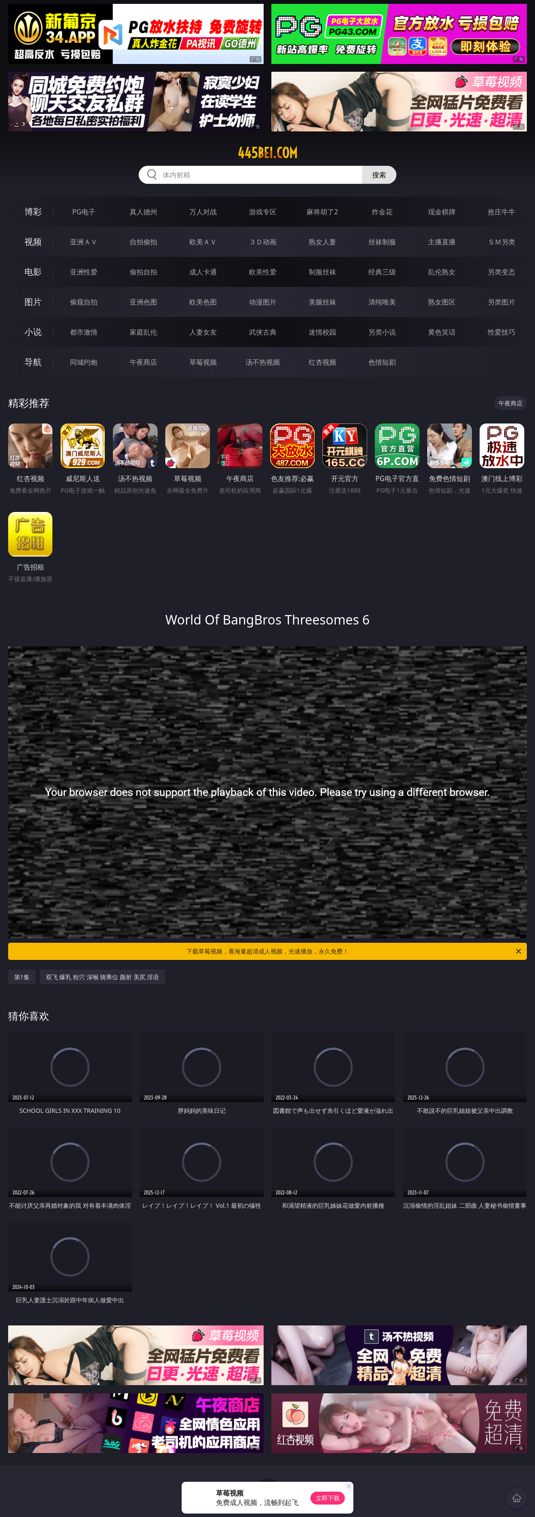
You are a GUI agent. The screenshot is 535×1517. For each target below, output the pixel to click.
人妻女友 (203, 332)
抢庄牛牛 (501, 211)
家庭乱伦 (143, 332)
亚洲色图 (143, 302)
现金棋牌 (442, 211)
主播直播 (442, 242)
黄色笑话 (442, 332)
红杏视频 (322, 362)
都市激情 (83, 332)
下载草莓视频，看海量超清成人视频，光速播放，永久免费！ (354, 951)
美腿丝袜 (322, 302)
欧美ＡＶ (203, 242)
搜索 (379, 175)
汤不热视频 (263, 362)
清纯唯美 (382, 302)
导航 (33, 362)
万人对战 (203, 211)
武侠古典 (263, 332)
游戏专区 (263, 211)
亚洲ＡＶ (83, 242)
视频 (33, 241)
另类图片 (501, 302)
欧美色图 (203, 302)
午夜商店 (143, 362)
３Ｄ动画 (263, 242)
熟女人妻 (322, 242)
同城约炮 (83, 362)
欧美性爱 (263, 272)
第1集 (22, 977)
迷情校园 (322, 332)
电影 (33, 271)
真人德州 (143, 211)
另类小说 (382, 332)
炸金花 (382, 211)
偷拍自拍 (143, 272)
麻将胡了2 (322, 211)
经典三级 (382, 272)
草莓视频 (203, 362)
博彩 (33, 211)
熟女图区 (442, 302)
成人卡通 (203, 272)
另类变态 (501, 272)
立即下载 (328, 1498)
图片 (33, 302)
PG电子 (83, 211)
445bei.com (267, 152)
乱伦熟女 (442, 272)
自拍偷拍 (143, 242)
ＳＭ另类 (501, 242)
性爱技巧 (501, 332)
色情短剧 (382, 362)
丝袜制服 (382, 242)
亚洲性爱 (83, 272)
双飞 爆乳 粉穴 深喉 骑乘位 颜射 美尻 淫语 (102, 977)
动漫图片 (263, 302)
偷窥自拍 (83, 302)
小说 (33, 332)
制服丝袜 (322, 272)
